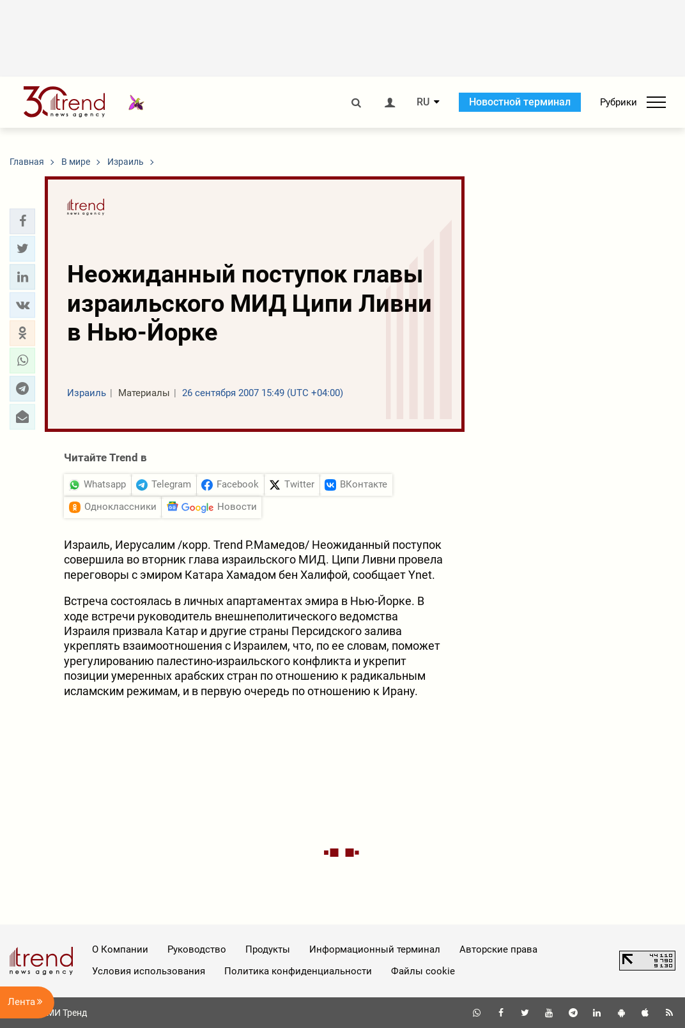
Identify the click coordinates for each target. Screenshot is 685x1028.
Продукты (267, 949)
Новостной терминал (520, 102)
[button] (22, 221)
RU (423, 102)
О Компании (120, 949)
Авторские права (498, 949)
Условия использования (148, 971)
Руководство (196, 949)
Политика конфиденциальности (298, 971)
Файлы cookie (423, 971)
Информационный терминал (374, 949)
